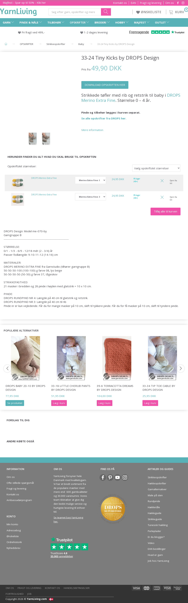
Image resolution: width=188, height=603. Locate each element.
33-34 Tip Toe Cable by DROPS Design (158, 387)
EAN (133, 3)
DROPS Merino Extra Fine (44, 178)
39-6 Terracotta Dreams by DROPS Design (115, 387)
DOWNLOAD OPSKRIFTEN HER (105, 85)
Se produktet (14, 403)
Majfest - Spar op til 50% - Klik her (24, 2)
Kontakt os (120, 3)
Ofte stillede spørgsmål (20, 482)
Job (29, 593)
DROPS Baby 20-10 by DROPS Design (25, 387)
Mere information (92, 130)
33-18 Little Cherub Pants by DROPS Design (70, 387)
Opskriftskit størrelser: (22, 166)
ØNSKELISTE (149, 12)
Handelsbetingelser (77, 588)
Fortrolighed (15, 593)
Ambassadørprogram (19, 500)
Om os (169, 3)
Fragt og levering (151, 3)
